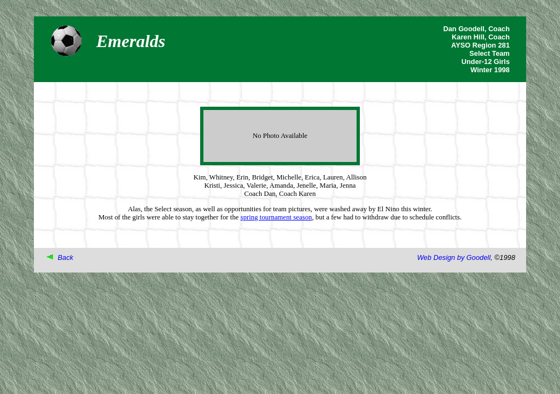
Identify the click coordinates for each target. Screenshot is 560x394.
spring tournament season (276, 217)
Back (65, 257)
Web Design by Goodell (454, 257)
